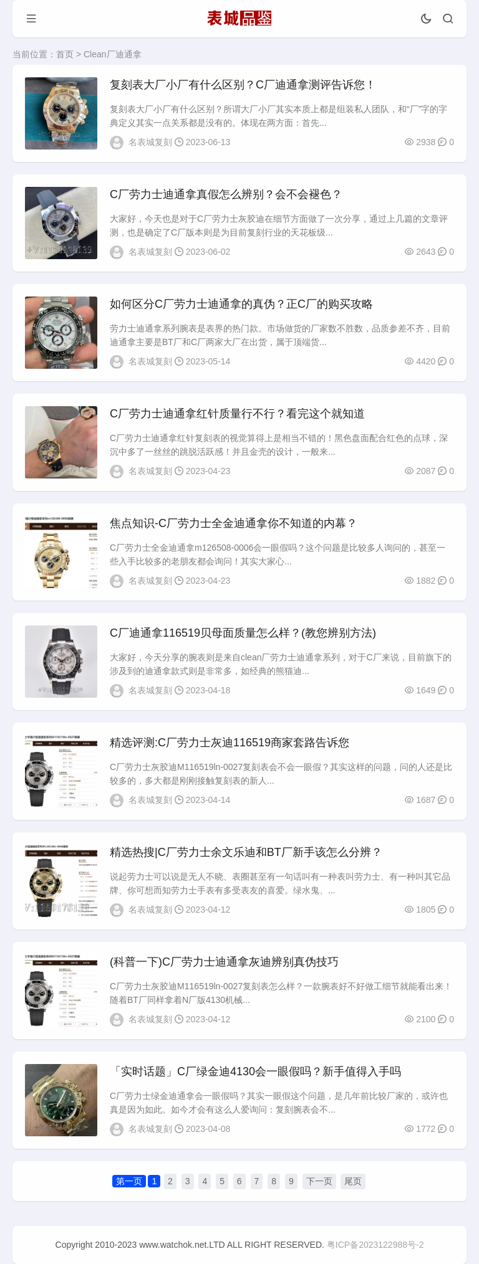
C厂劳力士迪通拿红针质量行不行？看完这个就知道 (237, 413)
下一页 (319, 1181)
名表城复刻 (150, 142)
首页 (65, 54)
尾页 (353, 1181)
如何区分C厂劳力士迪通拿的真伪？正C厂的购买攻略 (241, 304)
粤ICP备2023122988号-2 (375, 1245)
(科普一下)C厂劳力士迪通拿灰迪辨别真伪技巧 (224, 962)
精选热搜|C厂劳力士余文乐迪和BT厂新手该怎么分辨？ (246, 852)
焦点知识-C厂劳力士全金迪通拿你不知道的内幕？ (233, 523)
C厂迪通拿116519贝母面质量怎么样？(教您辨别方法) (243, 633)
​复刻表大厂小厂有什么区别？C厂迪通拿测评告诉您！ (243, 84)
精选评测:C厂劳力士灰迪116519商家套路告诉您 (229, 742)
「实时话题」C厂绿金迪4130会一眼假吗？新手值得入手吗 (255, 1071)
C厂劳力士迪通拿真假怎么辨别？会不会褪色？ (226, 194)
